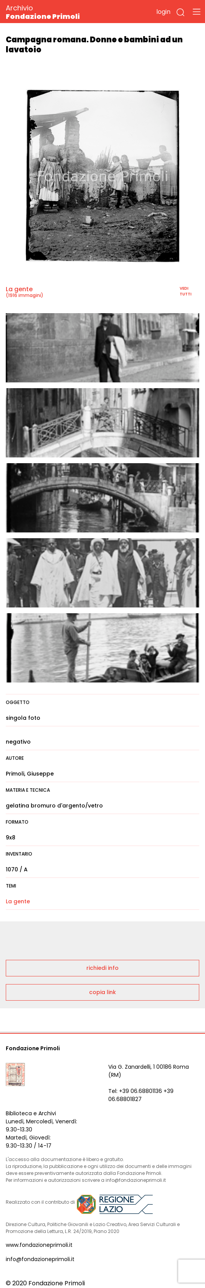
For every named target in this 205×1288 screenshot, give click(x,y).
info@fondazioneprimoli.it (40, 1259)
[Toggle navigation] (196, 11)
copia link (102, 992)
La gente (19, 289)
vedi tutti (186, 291)
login (163, 11)
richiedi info (102, 968)
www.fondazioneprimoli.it (39, 1245)
